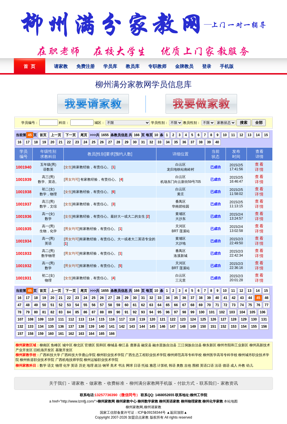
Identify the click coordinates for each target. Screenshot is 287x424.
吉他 (187, 366)
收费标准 (115, 383)
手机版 (227, 66)
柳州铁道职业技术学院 (37, 360)
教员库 (132, 66)
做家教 (95, 383)
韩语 (172, 366)
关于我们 (57, 383)
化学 (66, 366)
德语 (226, 366)
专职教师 (157, 66)
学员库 (110, 66)
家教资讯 (229, 383)
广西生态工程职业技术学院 (145, 355)
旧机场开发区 (44, 350)
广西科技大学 (50, 355)
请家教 (61, 66)
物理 (58, 366)
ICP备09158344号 (152, 413)
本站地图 (231, 401)
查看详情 (259, 167)
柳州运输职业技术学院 (101, 360)
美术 (113, 366)
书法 (121, 366)
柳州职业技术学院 (110, 355)
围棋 (195, 366)
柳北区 (78, 345)
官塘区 (90, 345)
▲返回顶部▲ (176, 413)
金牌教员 (184, 66)
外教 (241, 366)
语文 (50, 366)
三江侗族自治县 (190, 345)
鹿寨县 (135, 345)
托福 (144, 366)
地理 (90, 366)
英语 (74, 366)
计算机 (162, 366)
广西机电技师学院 (69, 360)
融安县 (146, 345)
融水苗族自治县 (164, 345)
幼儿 (249, 366)
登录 (206, 66)
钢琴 (105, 366)
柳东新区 (209, 345)
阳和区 (101, 345)
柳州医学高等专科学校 (220, 355)
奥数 (180, 366)
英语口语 (207, 366)
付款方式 (186, 383)
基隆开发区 (64, 350)
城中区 (67, 345)
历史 (82, 366)
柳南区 (45, 345)
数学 (43, 366)
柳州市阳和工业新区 (232, 345)
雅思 (153, 366)
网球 (129, 366)
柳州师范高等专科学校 (184, 355)
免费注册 (85, 66)
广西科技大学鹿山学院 (78, 355)
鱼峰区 (56, 345)
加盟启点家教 (138, 417)
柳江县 (124, 345)
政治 (97, 366)
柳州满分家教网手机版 (150, 383)
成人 (233, 366)
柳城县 (112, 345)
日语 (137, 366)
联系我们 (208, 383)
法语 (218, 366)
